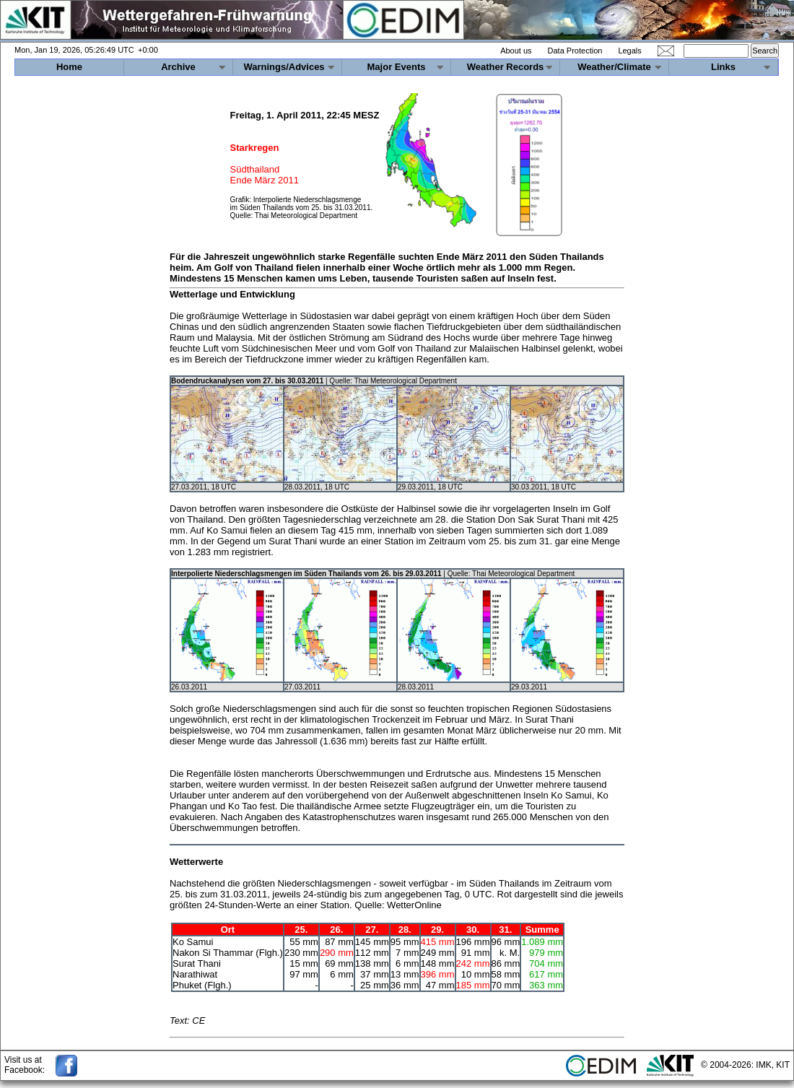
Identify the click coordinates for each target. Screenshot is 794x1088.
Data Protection (575, 50)
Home (69, 66)
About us (515, 50)
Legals (629, 50)
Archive (178, 66)
